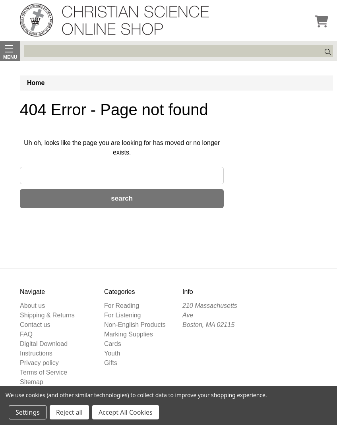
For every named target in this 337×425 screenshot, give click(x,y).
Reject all (69, 412)
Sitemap (31, 382)
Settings (27, 412)
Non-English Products (135, 324)
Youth (112, 353)
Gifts (110, 362)
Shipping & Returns (47, 315)
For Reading (121, 305)
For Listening (122, 315)
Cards (112, 343)
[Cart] (321, 22)
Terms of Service (43, 372)
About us (32, 305)
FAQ (26, 334)
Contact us (35, 324)
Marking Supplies (128, 334)
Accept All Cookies (126, 412)
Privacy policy (39, 362)
